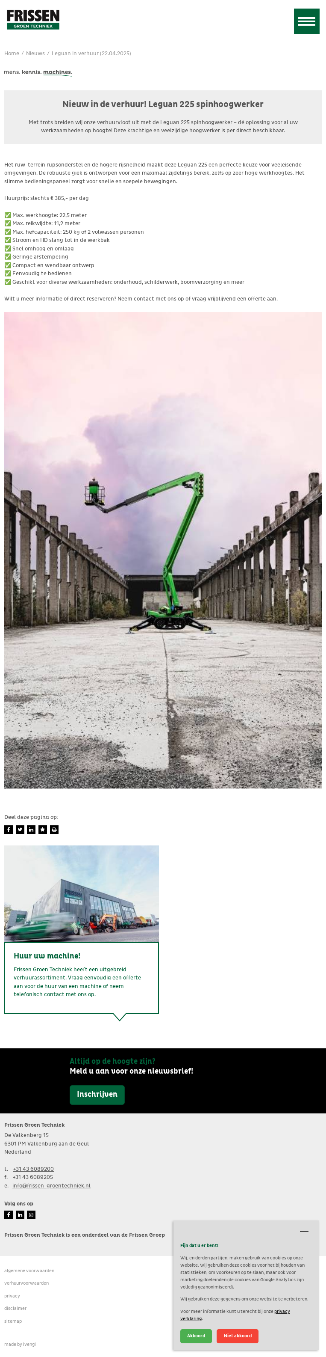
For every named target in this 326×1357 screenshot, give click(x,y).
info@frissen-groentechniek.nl (51, 1186)
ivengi (29, 1344)
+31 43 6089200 (33, 1169)
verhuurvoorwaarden (26, 1283)
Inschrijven (97, 1094)
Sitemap (13, 1321)
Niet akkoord (238, 1335)
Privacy (12, 1296)
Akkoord (196, 1335)
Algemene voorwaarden (29, 1270)
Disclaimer (15, 1308)
